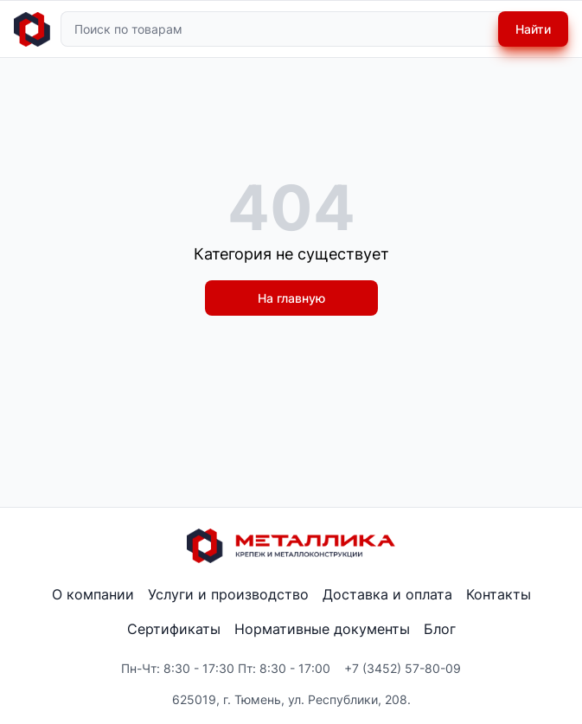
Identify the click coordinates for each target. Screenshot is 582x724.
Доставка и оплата (387, 594)
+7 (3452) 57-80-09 (402, 668)
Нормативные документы (322, 629)
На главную (291, 298)
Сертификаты (174, 629)
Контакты (498, 594)
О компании (93, 594)
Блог (440, 629)
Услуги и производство (228, 594)
